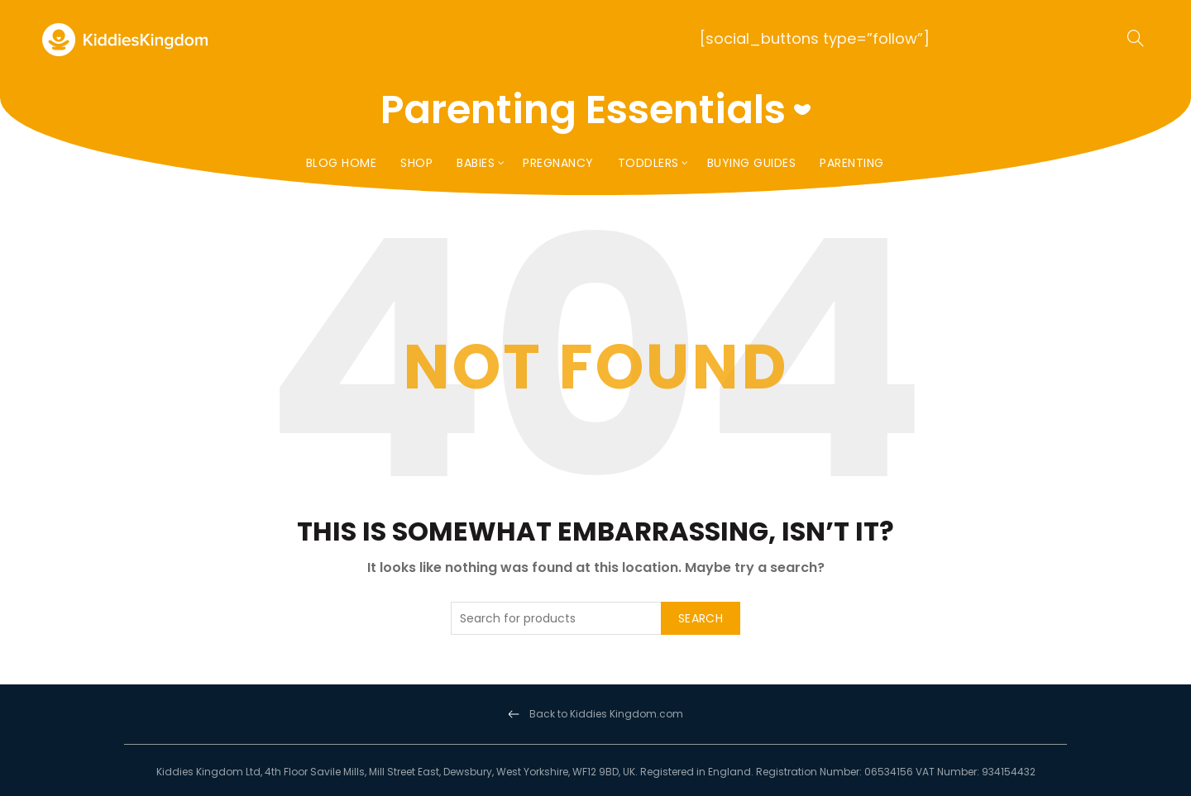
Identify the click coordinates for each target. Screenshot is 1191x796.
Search (700, 618)
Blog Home (341, 163)
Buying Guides (751, 163)
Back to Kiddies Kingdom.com (606, 714)
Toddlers (648, 163)
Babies (476, 163)
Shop (416, 163)
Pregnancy (558, 163)
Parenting (852, 163)
